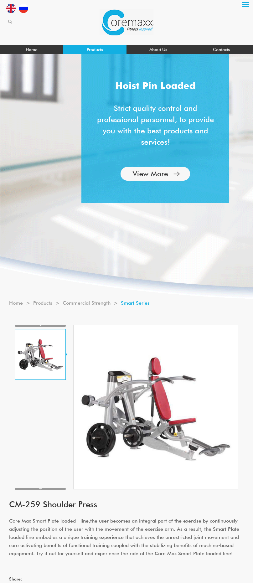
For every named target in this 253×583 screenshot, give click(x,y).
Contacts (221, 49)
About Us (158, 49)
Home (32, 49)
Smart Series (135, 303)
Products (95, 49)
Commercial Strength (87, 303)
